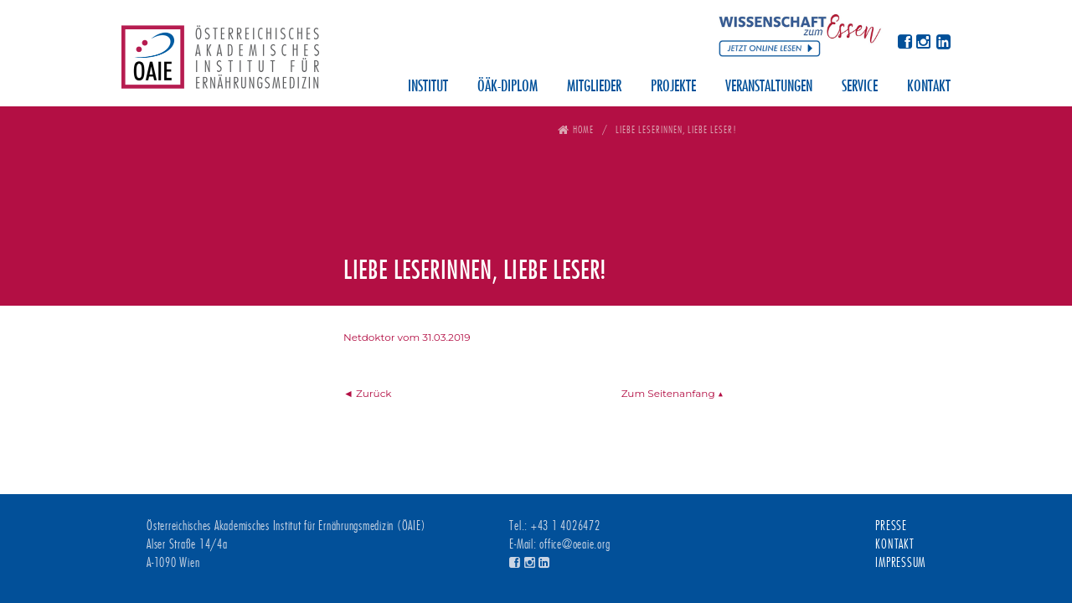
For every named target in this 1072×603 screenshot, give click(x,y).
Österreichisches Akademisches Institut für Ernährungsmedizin (220, 62)
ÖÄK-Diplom (507, 87)
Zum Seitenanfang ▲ (672, 393)
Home (583, 129)
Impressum (900, 562)
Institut (428, 87)
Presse (891, 525)
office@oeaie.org (574, 544)
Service (860, 87)
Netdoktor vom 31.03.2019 (406, 337)
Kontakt (929, 87)
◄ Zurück (367, 393)
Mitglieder (594, 87)
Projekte (673, 87)
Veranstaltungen (768, 87)
